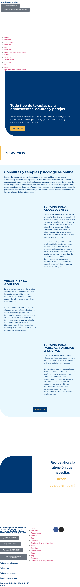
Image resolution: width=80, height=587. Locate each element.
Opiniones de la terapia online (15, 52)
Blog (6, 47)
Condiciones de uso (8, 578)
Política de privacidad (9, 563)
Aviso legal (4, 568)
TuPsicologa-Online (9, 2)
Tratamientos (9, 42)
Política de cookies (8, 573)
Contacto (7, 50)
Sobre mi (7, 45)
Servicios (7, 40)
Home (6, 37)
